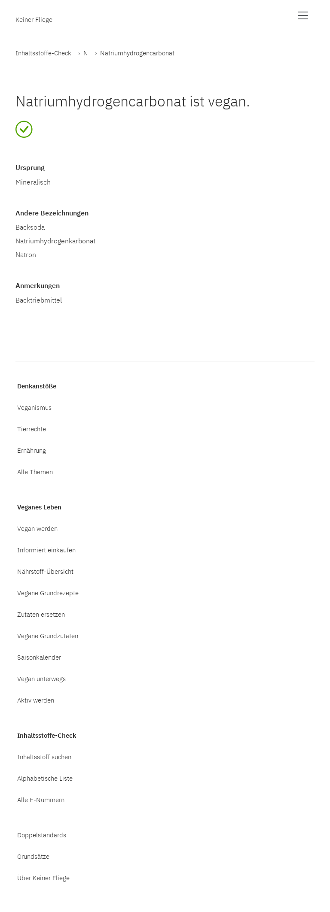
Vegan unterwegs (41, 678)
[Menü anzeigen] (303, 15)
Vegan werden (37, 528)
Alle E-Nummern (40, 799)
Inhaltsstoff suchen (44, 756)
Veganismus (34, 407)
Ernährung (31, 450)
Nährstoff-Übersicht (45, 571)
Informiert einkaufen (46, 549)
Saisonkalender (39, 657)
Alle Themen (35, 471)
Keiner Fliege (33, 19)
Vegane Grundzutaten (47, 635)
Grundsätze (33, 856)
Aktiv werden (35, 700)
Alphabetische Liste (45, 778)
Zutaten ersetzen (41, 614)
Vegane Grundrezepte (48, 592)
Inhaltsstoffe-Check (43, 52)
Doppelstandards (41, 834)
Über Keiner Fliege (43, 877)
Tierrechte (31, 428)
